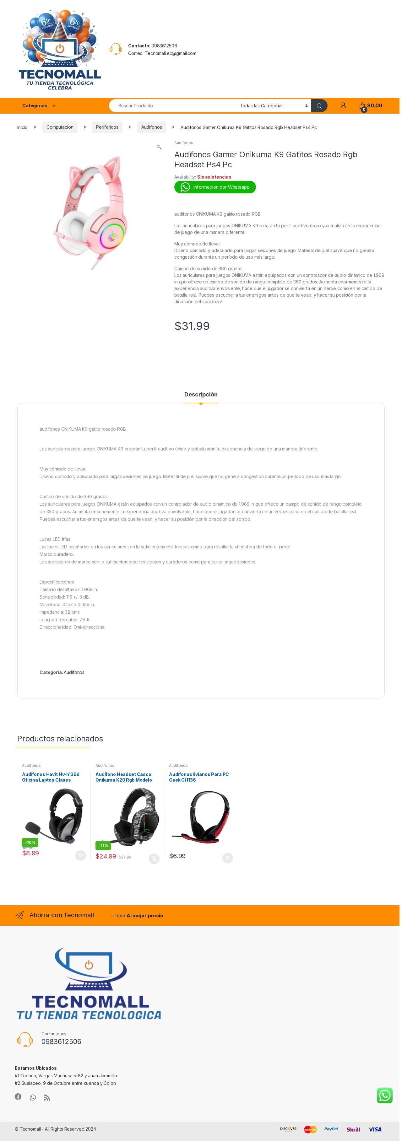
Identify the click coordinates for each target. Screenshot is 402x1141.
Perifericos (107, 127)
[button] (159, 147)
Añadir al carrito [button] (80, 855)
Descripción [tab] (200, 395)
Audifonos (151, 127)
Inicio (22, 127)
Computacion (59, 127)
